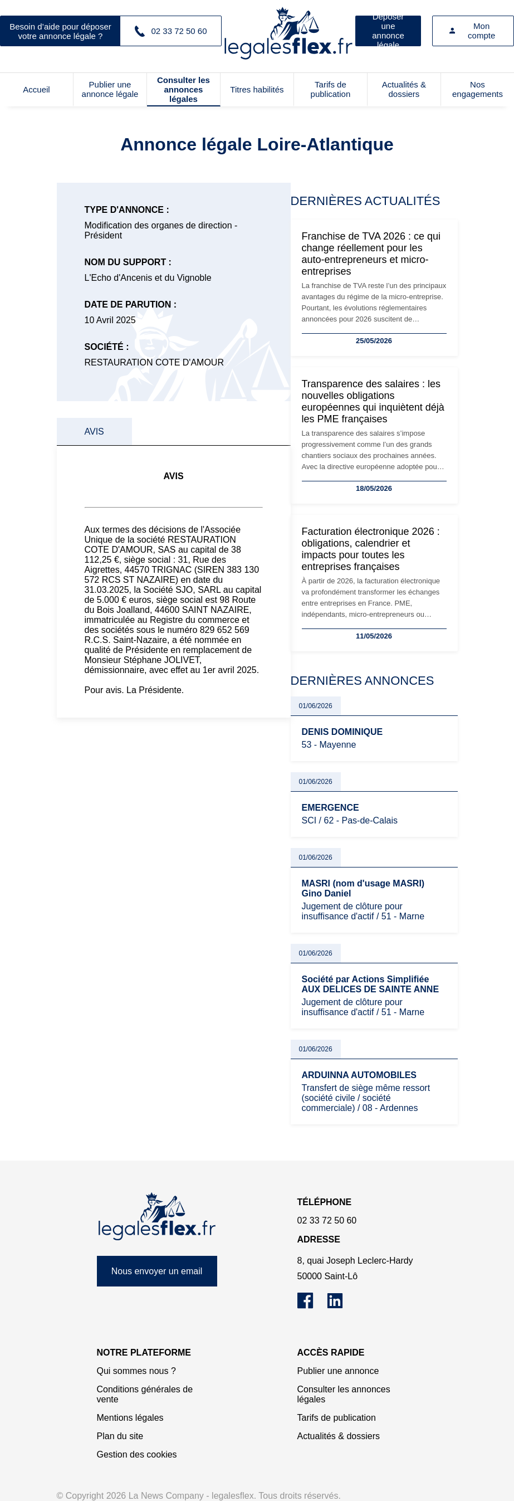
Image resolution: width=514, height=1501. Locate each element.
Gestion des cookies (137, 1454)
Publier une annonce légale (110, 89)
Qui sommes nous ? (136, 1371)
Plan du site (120, 1436)
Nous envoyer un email (157, 1271)
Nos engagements (477, 89)
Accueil (36, 89)
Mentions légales (130, 1417)
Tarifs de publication (331, 89)
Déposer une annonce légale (388, 31)
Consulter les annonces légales (183, 89)
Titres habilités (256, 89)
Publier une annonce (338, 1371)
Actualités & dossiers (404, 89)
